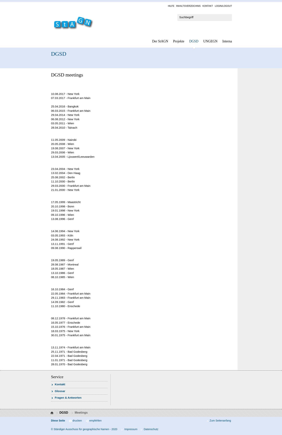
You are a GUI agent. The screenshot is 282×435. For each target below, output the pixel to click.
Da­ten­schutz (151, 429)
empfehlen (95, 420)
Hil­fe (171, 6)
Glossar (60, 391)
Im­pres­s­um (130, 429)
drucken (77, 420)
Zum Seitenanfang (220, 420)
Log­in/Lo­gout (223, 6)
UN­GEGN (210, 41)
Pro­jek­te (178, 41)
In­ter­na (227, 41)
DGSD (193, 41)
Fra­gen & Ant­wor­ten (68, 397)
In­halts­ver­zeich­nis (188, 6)
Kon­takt (207, 6)
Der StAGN (160, 41)
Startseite (52, 413)
